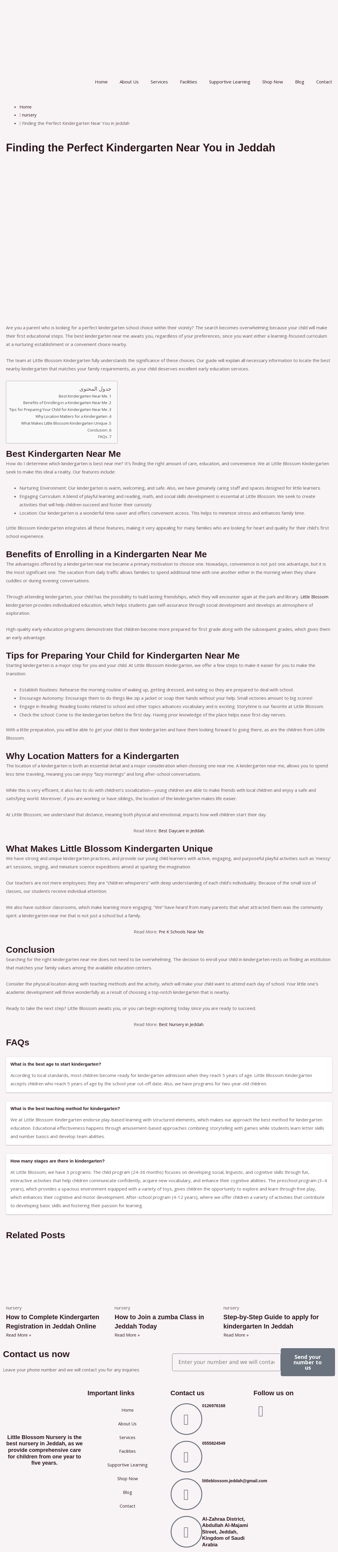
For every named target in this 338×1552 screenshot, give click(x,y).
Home (101, 82)
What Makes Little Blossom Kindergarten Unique (67, 423)
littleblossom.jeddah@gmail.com (234, 1480)
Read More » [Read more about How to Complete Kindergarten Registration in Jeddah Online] (19, 1334)
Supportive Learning (229, 82)
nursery (30, 115)
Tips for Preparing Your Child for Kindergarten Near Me (60, 409)
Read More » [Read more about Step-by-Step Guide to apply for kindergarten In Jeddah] (236, 1334)
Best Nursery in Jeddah (181, 1024)
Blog (299, 82)
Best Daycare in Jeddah (181, 831)
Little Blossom (315, 597)
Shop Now (272, 82)
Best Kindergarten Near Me (87, 396)
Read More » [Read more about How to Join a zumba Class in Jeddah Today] (128, 1334)
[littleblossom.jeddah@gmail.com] (186, 1493)
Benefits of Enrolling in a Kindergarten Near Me (68, 402)
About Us (129, 82)
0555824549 (214, 1442)
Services (159, 82)
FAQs (107, 436)
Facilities (188, 82)
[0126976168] (186, 1418)
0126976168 (214, 1405)
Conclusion (102, 430)
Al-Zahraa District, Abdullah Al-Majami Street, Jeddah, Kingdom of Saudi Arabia (225, 1531)
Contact (324, 82)
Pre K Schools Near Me (181, 932)
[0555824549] (186, 1456)
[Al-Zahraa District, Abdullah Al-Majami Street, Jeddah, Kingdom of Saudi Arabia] (186, 1531)
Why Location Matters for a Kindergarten (74, 416)
